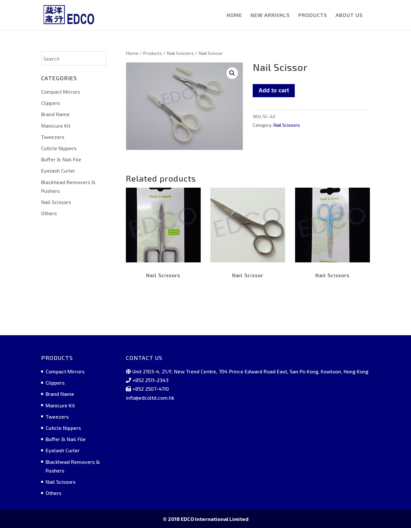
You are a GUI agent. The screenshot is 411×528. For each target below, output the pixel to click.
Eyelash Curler (58, 170)
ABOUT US (349, 15)
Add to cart (273, 90)
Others (49, 213)
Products (152, 53)
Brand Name (55, 114)
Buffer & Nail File (61, 159)
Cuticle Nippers (58, 148)
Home (132, 53)
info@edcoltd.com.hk (150, 398)
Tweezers (52, 137)
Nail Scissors (180, 53)
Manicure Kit (55, 126)
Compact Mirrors (60, 92)
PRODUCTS (312, 15)
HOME (234, 15)
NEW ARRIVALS (270, 15)
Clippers (50, 103)
